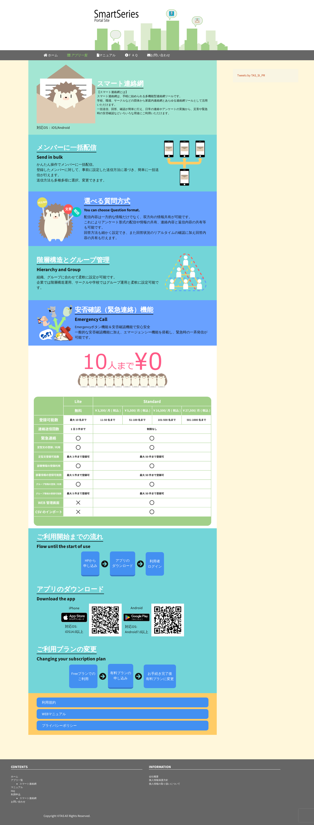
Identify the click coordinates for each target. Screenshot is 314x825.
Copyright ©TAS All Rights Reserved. (67, 816)
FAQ (13, 791)
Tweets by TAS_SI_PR (251, 75)
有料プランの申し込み (120, 676)
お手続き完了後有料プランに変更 (160, 676)
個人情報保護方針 (158, 780)
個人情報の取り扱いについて (164, 783)
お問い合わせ (158, 55)
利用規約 (49, 702)
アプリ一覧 (77, 55)
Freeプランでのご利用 (83, 676)
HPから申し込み (90, 563)
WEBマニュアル (54, 714)
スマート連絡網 (28, 783)
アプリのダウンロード (122, 563)
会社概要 (154, 776)
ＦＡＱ (131, 55)
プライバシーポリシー (59, 725)
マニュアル (106, 55)
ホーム (51, 55)
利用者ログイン (155, 564)
